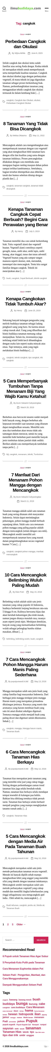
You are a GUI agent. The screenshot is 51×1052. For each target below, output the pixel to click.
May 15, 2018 (36, 592)
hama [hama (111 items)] (29, 1010)
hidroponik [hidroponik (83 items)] (26, 1014)
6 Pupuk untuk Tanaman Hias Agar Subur (25, 956)
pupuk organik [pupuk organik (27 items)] (9, 1024)
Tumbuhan (38, 454)
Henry (20, 231)
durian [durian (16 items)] (22, 1011)
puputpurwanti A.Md (19, 681)
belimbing (10, 639)
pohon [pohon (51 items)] (21, 1021)
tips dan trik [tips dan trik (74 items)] (10, 1035)
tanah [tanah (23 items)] (22, 1029)
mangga (18, 728)
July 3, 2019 (34, 231)
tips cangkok (33, 357)
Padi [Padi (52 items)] (5, 1021)
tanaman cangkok (22, 186)
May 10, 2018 (40, 858)
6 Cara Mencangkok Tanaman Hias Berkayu (25, 757)
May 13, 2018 (40, 681)
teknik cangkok (40, 278)
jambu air (32, 905)
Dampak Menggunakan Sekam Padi (22, 984)
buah (8, 278)
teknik (30, 454)
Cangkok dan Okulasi (24, 100)
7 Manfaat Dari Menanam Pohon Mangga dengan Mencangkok (25, 482)
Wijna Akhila (20, 53)
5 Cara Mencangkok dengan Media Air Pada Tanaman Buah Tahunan (25, 844)
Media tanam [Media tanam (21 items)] (28, 1017)
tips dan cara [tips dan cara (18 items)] (39, 1032)
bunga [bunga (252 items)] (22, 1003)
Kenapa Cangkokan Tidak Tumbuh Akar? (25, 301)
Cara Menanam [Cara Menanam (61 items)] (35, 1007)
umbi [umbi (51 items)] (22, 1035)
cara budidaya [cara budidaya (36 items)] (18, 1007)
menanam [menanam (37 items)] (39, 1017)
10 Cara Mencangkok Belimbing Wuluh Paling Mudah (25, 580)
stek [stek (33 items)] (17, 1028)
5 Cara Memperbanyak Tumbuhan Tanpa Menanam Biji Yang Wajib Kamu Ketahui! (25, 388)
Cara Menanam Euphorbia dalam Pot (23, 968)
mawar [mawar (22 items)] (19, 1017)
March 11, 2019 (27, 501)
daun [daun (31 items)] (16, 1011)
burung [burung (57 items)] (33, 1004)
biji (7, 454)
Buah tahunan (12, 905)
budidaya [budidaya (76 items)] (9, 1003)
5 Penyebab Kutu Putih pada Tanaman (24, 962)
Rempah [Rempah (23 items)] (35, 1025)
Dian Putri (19, 592)
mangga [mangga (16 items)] (12, 1017)
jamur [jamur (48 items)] (6, 1017)
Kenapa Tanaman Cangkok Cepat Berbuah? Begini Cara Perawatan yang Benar (25, 217)
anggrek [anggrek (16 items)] (5, 1000)
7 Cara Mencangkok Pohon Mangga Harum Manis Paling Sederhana (25, 667)
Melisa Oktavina (19, 135)
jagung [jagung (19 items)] (44, 1014)
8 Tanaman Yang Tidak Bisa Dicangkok (25, 126)
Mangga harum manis (32, 728)
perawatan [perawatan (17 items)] (12, 1021)
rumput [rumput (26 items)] (43, 1024)
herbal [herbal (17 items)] (5, 1014)
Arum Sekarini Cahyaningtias (28, 403)
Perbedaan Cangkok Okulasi (18, 103)
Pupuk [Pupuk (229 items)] (31, 1021)
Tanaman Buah (12, 731)
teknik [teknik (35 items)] (26, 1032)
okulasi (37, 100)
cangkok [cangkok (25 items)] (6, 1008)
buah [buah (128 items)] (36, 999)
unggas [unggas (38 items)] (30, 1035)
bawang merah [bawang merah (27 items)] (25, 1000)
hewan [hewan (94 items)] (12, 1014)
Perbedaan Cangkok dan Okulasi (25, 44)
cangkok (10, 100)
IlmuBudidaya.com (19, 1046)
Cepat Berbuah (26, 278)
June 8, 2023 (37, 53)
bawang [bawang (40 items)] (13, 999)
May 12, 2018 (40, 769)
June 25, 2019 (34, 310)
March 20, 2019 (27, 407)
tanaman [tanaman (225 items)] (33, 1028)
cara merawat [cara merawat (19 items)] (7, 1011)
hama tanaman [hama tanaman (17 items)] (39, 1011)
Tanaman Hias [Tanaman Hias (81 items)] (12, 1031)
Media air (40, 905)
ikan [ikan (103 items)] (37, 1014)
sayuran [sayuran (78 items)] (8, 1028)
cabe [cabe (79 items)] (42, 1003)
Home (22, 34)
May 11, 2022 (38, 135)
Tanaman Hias (21, 816)
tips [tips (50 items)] (32, 1032)
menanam (22, 454)
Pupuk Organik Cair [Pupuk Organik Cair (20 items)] (24, 1025)
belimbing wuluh (23, 639)
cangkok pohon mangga (25, 551)
